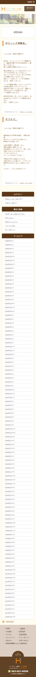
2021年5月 (8, 409)
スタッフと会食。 (10, 225)
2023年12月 (8, 303)
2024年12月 (8, 256)
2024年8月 (8, 272)
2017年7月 (8, 589)
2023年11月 (8, 307)
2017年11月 (8, 573)
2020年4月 (8, 460)
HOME (8, 628)
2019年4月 (8, 507)
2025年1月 (8, 252)
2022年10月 (8, 354)
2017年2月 (8, 609)
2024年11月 (8, 260)
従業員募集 (23, 634)
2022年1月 (8, 385)
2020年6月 (8, 452)
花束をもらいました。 (12, 222)
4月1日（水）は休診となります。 (15, 214)
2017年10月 (8, 577)
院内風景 (22, 631)
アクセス (9, 634)
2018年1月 (8, 566)
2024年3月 (8, 291)
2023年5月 (8, 331)
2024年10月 (8, 264)
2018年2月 (8, 562)
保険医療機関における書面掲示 (16, 643)
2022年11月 (8, 350)
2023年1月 (8, 342)
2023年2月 (8, 338)
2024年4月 (8, 287)
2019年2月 (8, 515)
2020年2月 (8, 468)
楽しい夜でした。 (10, 229)
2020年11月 (8, 432)
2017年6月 (8, 593)
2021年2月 (8, 421)
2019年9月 (8, 487)
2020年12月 (8, 428)
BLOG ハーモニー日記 (26, 112)
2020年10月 (8, 436)
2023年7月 (8, 323)
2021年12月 (8, 389)
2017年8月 (8, 585)
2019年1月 (8, 519)
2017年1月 (8, 613)
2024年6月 (8, 280)
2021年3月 (8, 417)
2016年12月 (8, 616)
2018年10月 (8, 530)
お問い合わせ (23, 640)
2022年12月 (8, 346)
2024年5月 (8, 284)
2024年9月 (8, 268)
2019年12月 (8, 475)
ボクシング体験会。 (16, 43)
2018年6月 (8, 546)
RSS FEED (10, 622)
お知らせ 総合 (10, 203)
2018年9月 (8, 534)
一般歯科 (22, 628)
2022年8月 (8, 362)
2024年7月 (8, 276)
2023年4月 (8, 334)
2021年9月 (8, 401)
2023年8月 (8, 319)
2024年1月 (8, 299)
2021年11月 (8, 393)
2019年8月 (8, 491)
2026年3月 (8, 240)
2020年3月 (8, 464)
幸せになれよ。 (10, 218)
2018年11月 (8, 526)
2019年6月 (8, 499)
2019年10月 (8, 483)
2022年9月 (8, 358)
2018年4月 (8, 554)
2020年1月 (8, 472)
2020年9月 (8, 440)
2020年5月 (8, 456)
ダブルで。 (11, 119)
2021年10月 (8, 397)
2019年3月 (8, 511)
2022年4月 (8, 378)
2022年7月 (8, 366)
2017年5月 (8, 597)
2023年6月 (8, 327)
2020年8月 (8, 444)
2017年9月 (8, 581)
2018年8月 (8, 538)
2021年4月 (8, 413)
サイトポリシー (24, 637)
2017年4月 (8, 601)
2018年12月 (8, 522)
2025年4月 (8, 248)
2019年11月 (8, 479)
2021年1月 (8, 425)
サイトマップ (10, 637)
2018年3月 (8, 558)
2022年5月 (8, 374)
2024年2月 (8, 295)
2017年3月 (8, 605)
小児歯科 (9, 631)
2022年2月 (8, 381)
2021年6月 (8, 405)
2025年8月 (8, 244)
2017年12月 (8, 569)
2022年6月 (8, 370)
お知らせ (9, 640)
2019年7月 (8, 495)
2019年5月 (8, 503)
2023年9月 (8, 315)
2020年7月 (8, 448)
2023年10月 (8, 311)
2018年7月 (8, 542)
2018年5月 (8, 550)
